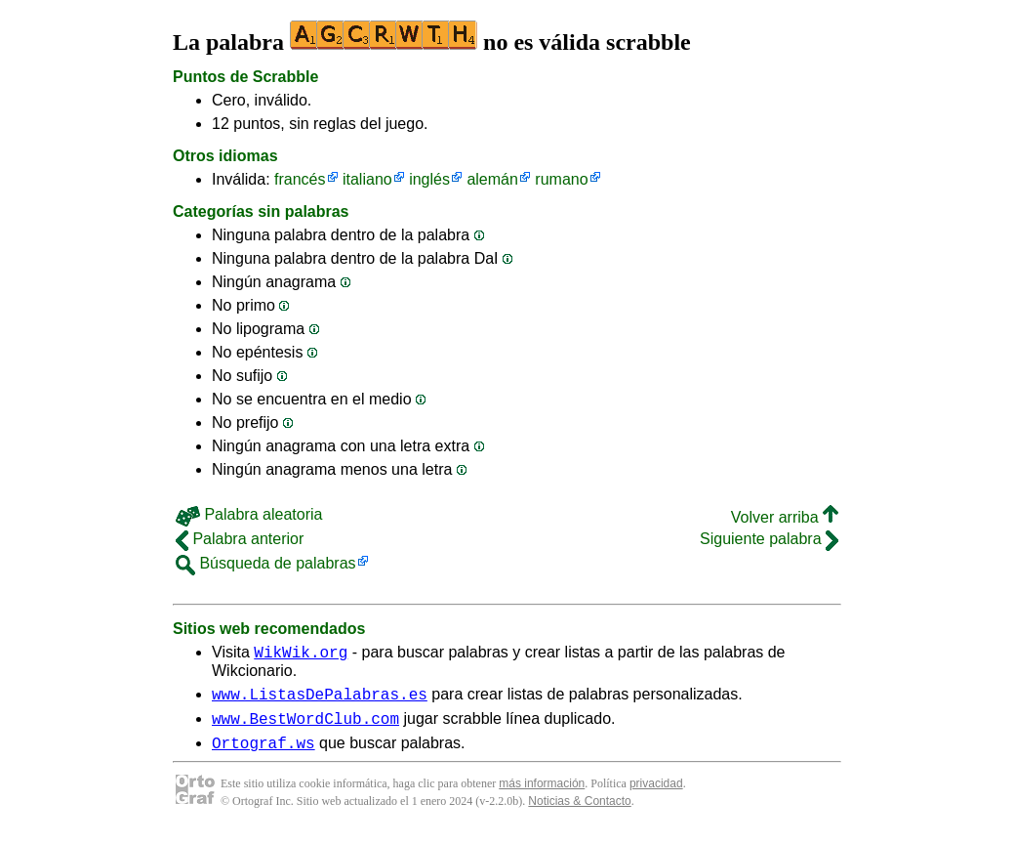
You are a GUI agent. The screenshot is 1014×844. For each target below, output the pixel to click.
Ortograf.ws (263, 754)
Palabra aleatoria (249, 514)
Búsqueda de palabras (266, 563)
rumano (561, 179)
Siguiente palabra (769, 538)
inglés (429, 179)
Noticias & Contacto (579, 813)
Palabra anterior (240, 538)
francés (299, 179)
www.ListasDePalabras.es (319, 699)
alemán (491, 179)
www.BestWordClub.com (305, 727)
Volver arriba (784, 517)
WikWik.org (300, 654)
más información (542, 795)
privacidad (656, 795)
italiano (367, 179)
